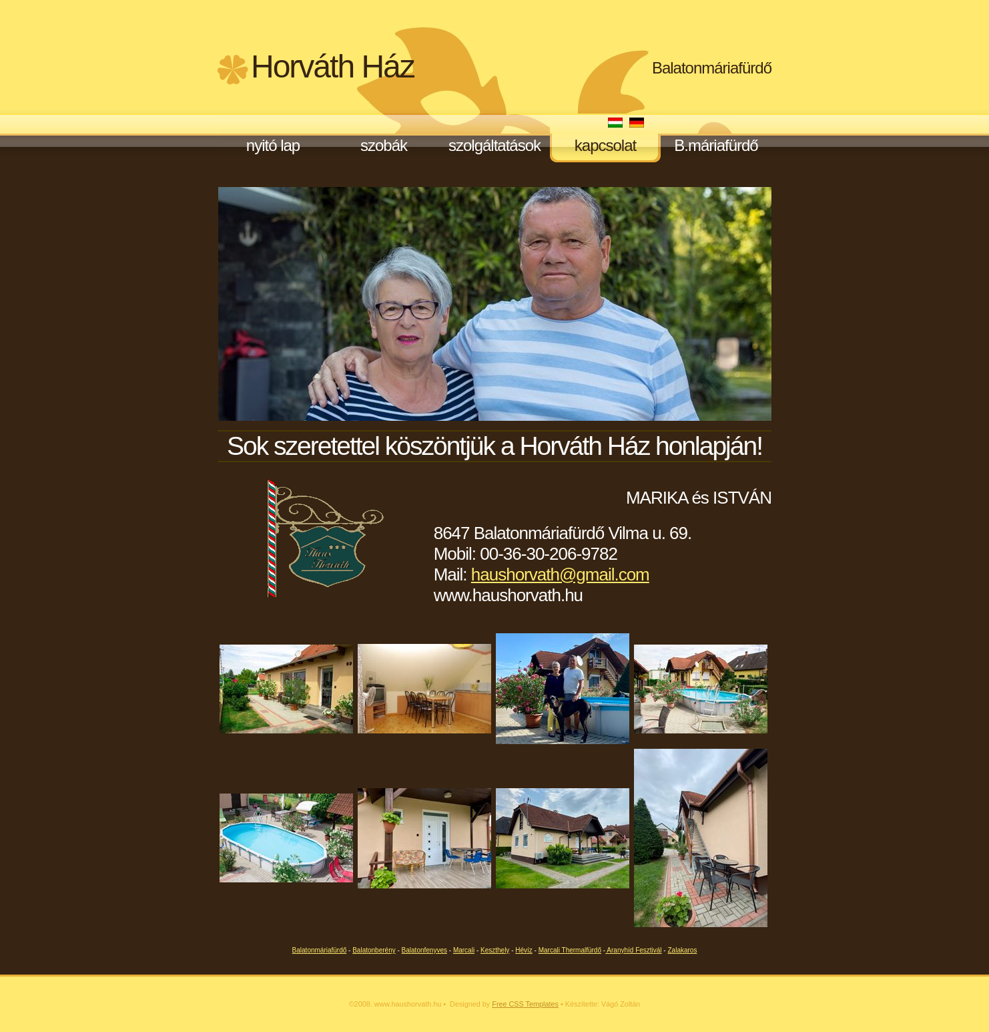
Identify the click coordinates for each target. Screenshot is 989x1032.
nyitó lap (273, 145)
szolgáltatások (494, 145)
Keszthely (494, 950)
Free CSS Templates (525, 1004)
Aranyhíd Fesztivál (633, 950)
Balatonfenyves (424, 950)
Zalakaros (682, 950)
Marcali (463, 950)
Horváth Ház (332, 66)
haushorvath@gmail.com (560, 574)
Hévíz (524, 950)
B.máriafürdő (715, 145)
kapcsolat (605, 145)
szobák (383, 145)
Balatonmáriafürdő (711, 68)
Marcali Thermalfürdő (570, 950)
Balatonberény (374, 950)
